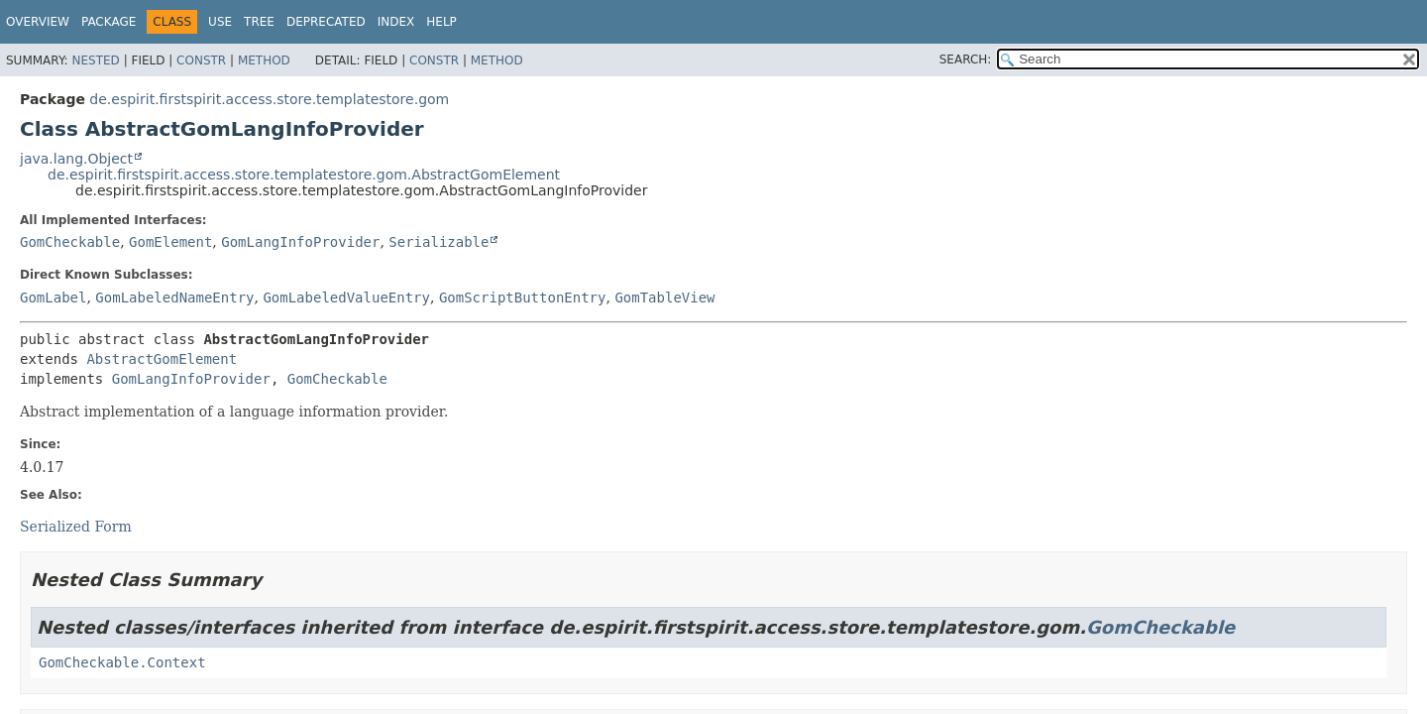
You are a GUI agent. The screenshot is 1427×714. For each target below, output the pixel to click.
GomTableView (664, 297)
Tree (259, 22)
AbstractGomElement (161, 359)
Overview (37, 22)
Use (220, 22)
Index (396, 22)
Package (108, 22)
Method (264, 60)
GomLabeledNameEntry (174, 297)
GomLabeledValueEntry (346, 297)
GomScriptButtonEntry (522, 297)
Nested (95, 60)
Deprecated (326, 22)
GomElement (170, 242)
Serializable (438, 242)
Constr (201, 60)
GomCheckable (70, 242)
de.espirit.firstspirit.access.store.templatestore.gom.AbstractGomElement (304, 174)
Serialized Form (76, 527)
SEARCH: (965, 59)
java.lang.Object (76, 159)
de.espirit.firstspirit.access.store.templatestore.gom (269, 99)
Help (441, 22)
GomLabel (53, 297)
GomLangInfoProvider (300, 242)
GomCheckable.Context (122, 662)
